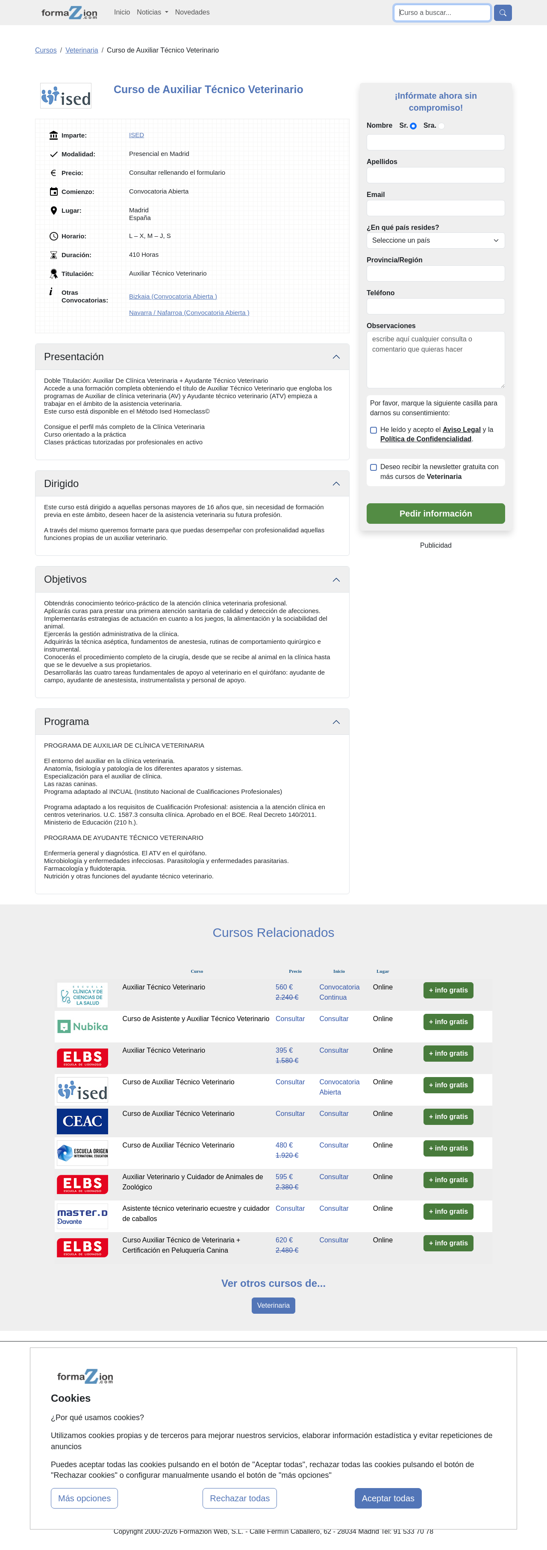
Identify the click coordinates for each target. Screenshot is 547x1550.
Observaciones (391, 325)
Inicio (122, 12)
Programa (66, 721)
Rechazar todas (240, 1498)
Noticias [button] (150, 12)
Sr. (403, 125)
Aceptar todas (388, 1498)
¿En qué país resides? (403, 227)
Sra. (429, 125)
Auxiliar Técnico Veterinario (164, 987)
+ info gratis (448, 990)
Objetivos (65, 579)
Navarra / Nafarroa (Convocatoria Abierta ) (189, 312)
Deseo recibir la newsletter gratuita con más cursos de (439, 471)
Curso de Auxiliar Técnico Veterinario (179, 1082)
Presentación (74, 356)
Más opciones (84, 1498)
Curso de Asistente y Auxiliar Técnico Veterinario (196, 1018)
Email (376, 194)
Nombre (379, 125)
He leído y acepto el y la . (436, 434)
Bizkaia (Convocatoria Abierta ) (173, 296)
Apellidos (382, 161)
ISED (136, 134)
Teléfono (380, 292)
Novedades (192, 12)
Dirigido (61, 483)
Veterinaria (273, 1305)
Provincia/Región (395, 260)
